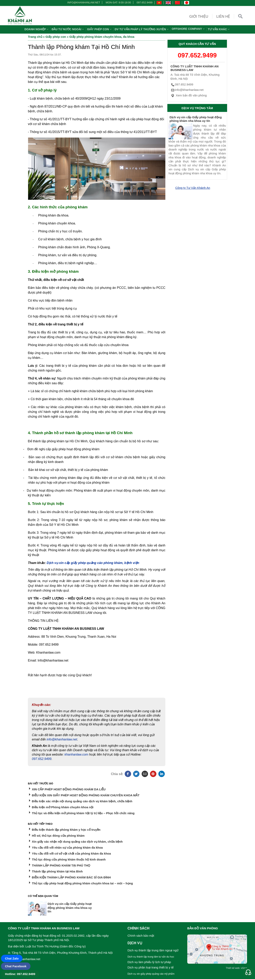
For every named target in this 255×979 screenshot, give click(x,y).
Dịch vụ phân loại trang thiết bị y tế (151, 967)
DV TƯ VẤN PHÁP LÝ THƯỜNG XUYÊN (142, 29)
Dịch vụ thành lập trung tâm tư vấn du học (151, 956)
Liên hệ (223, 16)
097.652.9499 (145, 2)
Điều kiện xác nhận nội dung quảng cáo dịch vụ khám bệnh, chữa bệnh (82, 801)
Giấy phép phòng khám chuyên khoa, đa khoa (101, 36)
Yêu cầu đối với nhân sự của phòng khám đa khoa (67, 847)
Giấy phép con (100, 29)
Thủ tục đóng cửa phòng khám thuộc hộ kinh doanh (69, 859)
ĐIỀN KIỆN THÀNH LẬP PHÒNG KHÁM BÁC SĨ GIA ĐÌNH (71, 877)
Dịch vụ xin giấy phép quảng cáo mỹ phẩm (151, 973)
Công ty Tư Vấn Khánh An (192, 187)
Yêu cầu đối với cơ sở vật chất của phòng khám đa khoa (71, 853)
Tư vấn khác (219, 29)
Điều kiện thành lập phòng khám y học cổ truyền (66, 829)
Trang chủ (35, 36)
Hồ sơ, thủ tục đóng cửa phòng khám (58, 835)
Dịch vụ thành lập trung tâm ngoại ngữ (153, 950)
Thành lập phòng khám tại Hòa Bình (57, 871)
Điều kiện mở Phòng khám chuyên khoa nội (62, 807)
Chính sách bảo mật (141, 935)
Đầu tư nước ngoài (68, 29)
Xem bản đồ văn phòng (189, 95)
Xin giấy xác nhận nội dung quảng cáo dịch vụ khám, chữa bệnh (77, 841)
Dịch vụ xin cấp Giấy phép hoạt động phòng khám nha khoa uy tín (196, 118)
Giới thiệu (198, 16)
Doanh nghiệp (37, 29)
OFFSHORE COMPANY (189, 28)
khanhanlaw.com (76, 754)
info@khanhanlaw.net (83, 2)
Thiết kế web (232, 968)
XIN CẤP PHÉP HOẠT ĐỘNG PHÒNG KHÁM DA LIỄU (69, 789)
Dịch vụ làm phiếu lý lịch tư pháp (149, 962)
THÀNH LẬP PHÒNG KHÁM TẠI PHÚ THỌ (61, 865)
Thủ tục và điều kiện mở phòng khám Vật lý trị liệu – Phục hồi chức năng (83, 813)
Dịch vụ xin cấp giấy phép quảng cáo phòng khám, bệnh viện (93, 563)
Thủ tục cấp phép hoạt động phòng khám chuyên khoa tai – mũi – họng (82, 883)
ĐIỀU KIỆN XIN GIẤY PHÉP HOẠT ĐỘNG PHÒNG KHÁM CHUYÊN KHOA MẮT (85, 795)
